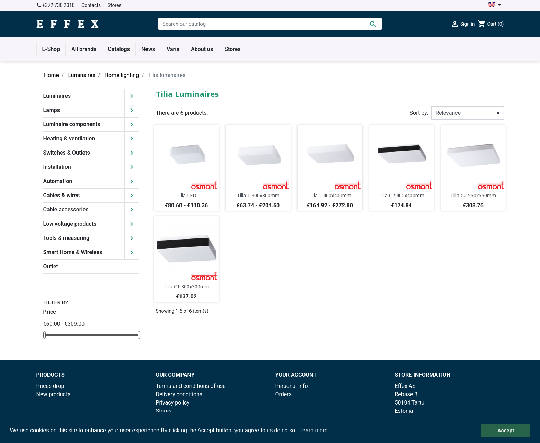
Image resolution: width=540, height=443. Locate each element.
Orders (283, 394)
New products (53, 394)
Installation (57, 167)
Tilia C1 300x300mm (186, 286)
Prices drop (50, 386)
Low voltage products (70, 223)
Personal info (291, 386)
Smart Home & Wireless (73, 252)
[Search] (270, 24)
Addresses (288, 411)
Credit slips (289, 402)
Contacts (91, 5)
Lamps (51, 110)
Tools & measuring (66, 238)
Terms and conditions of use (191, 386)
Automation (57, 181)
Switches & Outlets (66, 152)
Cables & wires (61, 195)
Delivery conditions (179, 394)
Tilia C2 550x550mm (473, 195)
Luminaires (57, 96)
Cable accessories (66, 209)
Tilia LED (186, 195)
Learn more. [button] (314, 430)
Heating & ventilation (69, 138)
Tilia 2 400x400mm (330, 195)
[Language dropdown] (494, 5)
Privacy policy (173, 402)
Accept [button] (505, 430)
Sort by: (419, 113)
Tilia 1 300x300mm (258, 195)
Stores (115, 5)
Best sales (49, 402)
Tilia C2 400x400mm (401, 195)
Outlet (50, 266)
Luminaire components (71, 124)
